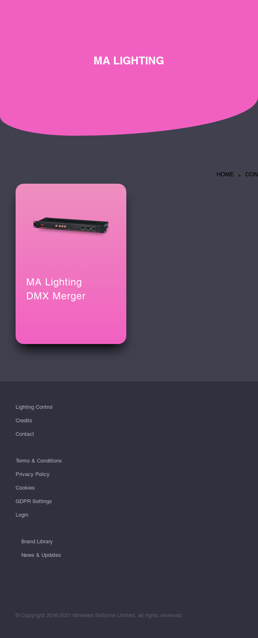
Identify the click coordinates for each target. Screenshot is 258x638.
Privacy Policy (33, 474)
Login (22, 515)
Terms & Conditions (39, 462)
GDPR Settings (34, 501)
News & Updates (41, 555)
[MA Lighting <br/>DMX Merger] (71, 225)
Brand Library (37, 543)
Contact (25, 434)
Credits (24, 420)
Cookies (25, 488)
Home (225, 174)
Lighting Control (34, 408)
